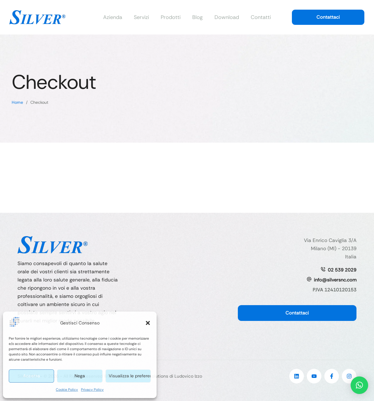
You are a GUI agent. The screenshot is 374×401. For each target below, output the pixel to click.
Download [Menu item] (226, 17)
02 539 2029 (342, 270)
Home (17, 102)
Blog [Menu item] (197, 17)
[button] (148, 324)
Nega (80, 376)
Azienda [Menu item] (112, 17)
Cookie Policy (67, 389)
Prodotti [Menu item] (171, 17)
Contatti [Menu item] (261, 17)
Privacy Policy (92, 389)
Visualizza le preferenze (130, 376)
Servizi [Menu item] (141, 17)
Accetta (31, 376)
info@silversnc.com (335, 280)
